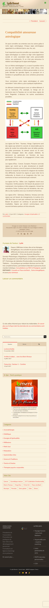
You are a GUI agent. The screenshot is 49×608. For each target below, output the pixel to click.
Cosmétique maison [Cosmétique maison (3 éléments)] (16, 481)
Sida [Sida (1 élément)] (30, 488)
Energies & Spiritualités (31, 214)
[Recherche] (45, 336)
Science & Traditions (11, 459)
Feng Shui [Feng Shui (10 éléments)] (18, 485)
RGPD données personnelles (40, 558)
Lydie (6, 214)
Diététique (7, 434)
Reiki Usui (7, 446)
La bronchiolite (9, 349)
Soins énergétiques (38, 270)
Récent (24, 344)
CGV (36, 563)
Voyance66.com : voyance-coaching (40, 542)
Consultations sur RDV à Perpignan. (28, 268)
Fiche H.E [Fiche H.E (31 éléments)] (27, 485)
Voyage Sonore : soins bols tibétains (40, 533)
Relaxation (7, 451)
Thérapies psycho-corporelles (14, 467)
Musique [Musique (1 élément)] (6, 488)
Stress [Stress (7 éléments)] (36, 488)
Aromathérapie (9, 430)
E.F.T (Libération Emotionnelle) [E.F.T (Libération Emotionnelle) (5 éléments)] (34, 481)
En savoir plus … (8, 557)
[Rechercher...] (23, 336)
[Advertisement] (24, 506)
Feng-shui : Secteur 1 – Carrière (15, 364)
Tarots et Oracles (9, 463)
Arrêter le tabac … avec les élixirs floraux (18, 357)
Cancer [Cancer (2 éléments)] (6, 481)
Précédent (34, 21)
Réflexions (7, 442)
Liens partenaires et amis (39, 550)
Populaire (10, 344)
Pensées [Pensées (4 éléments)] (14, 488)
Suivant (42, 21)
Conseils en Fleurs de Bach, (21, 270)
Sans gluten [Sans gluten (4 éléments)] (22, 488)
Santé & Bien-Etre (10, 455)
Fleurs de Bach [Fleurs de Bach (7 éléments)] (36, 485)
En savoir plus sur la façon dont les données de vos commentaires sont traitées (23, 326)
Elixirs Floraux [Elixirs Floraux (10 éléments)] (8, 485)
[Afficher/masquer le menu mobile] (45, 3)
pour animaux (13, 272)
